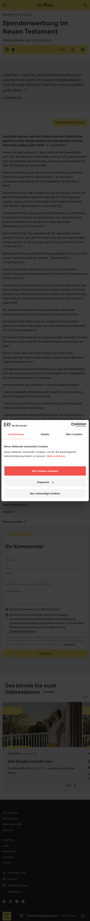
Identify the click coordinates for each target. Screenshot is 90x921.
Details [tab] (45, 434)
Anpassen (45, 482)
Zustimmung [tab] (16, 434)
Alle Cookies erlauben (45, 470)
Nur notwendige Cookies (45, 493)
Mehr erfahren (56, 455)
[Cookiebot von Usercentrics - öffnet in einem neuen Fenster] (71, 425)
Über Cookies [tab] (74, 434)
